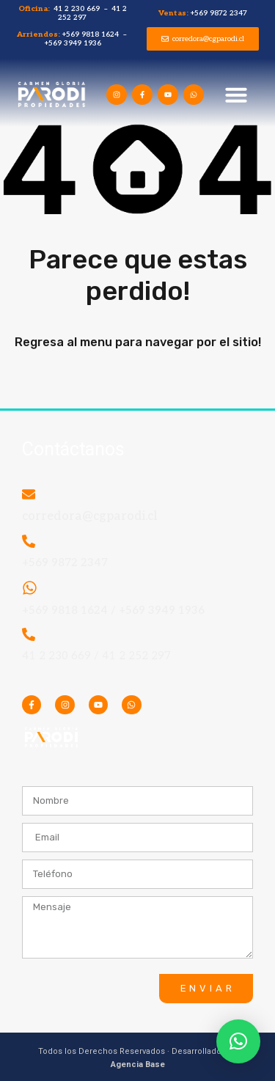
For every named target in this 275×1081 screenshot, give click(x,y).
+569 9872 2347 (65, 562)
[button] (236, 94)
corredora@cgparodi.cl (89, 516)
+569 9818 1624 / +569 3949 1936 (113, 610)
